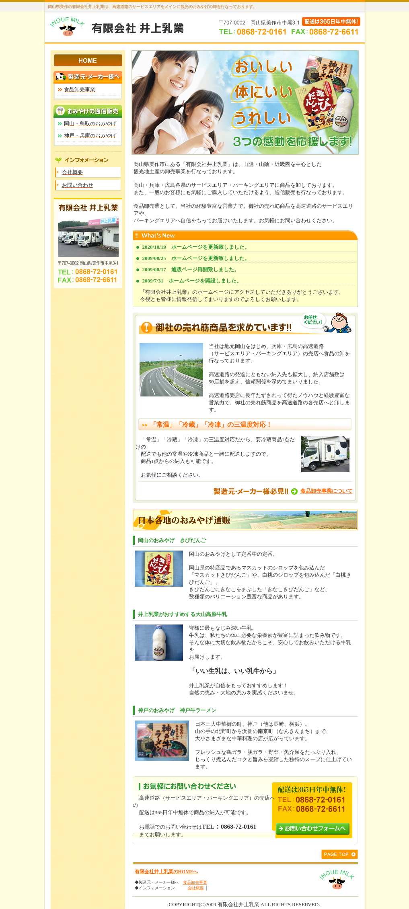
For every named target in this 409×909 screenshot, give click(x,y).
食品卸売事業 (195, 882)
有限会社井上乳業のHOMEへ (166, 871)
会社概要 (196, 888)
